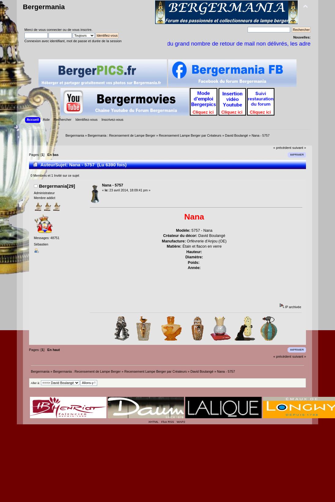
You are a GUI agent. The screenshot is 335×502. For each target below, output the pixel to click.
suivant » (299, 147)
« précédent (282, 147)
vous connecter (50, 29)
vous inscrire (81, 29)
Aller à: (35, 383)
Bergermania (44, 7)
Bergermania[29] (57, 186)
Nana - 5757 (112, 185)
